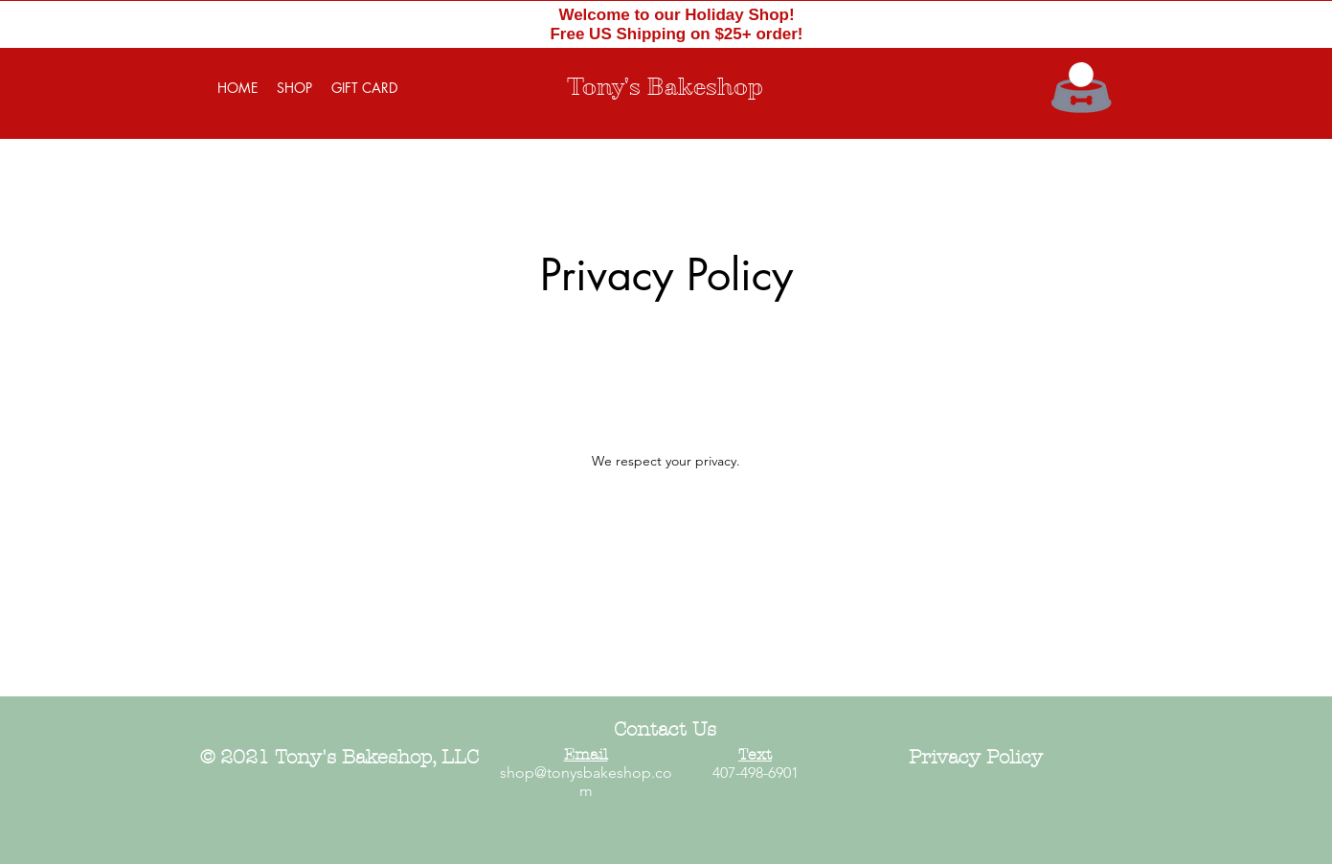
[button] (1081, 74)
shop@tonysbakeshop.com (586, 781)
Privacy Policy (976, 757)
